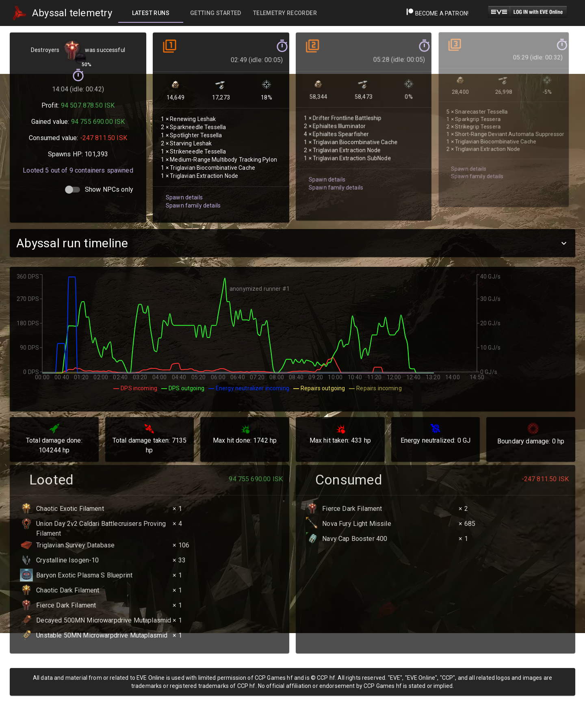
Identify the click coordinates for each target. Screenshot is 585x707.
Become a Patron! (437, 13)
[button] (292, 243)
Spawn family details (192, 199)
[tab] (150, 13)
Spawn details (183, 191)
